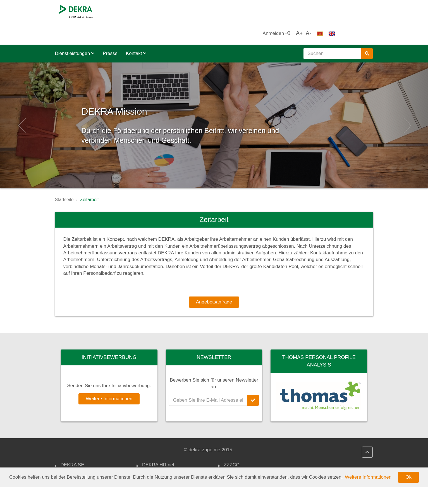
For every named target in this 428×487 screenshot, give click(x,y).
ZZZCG (232, 443)
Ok (408, 477)
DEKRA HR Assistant (164, 450)
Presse (110, 31)
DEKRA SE (72, 443)
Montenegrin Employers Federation (249, 466)
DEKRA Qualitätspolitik (166, 456)
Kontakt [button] (136, 31)
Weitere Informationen (109, 376)
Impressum (154, 463)
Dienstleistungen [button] (74, 31)
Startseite (64, 177)
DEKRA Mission (144, 86)
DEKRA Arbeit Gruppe (84, 450)
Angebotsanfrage (214, 279)
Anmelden (314, 11)
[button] (21, 103)
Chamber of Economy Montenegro (247, 453)
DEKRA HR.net (158, 443)
